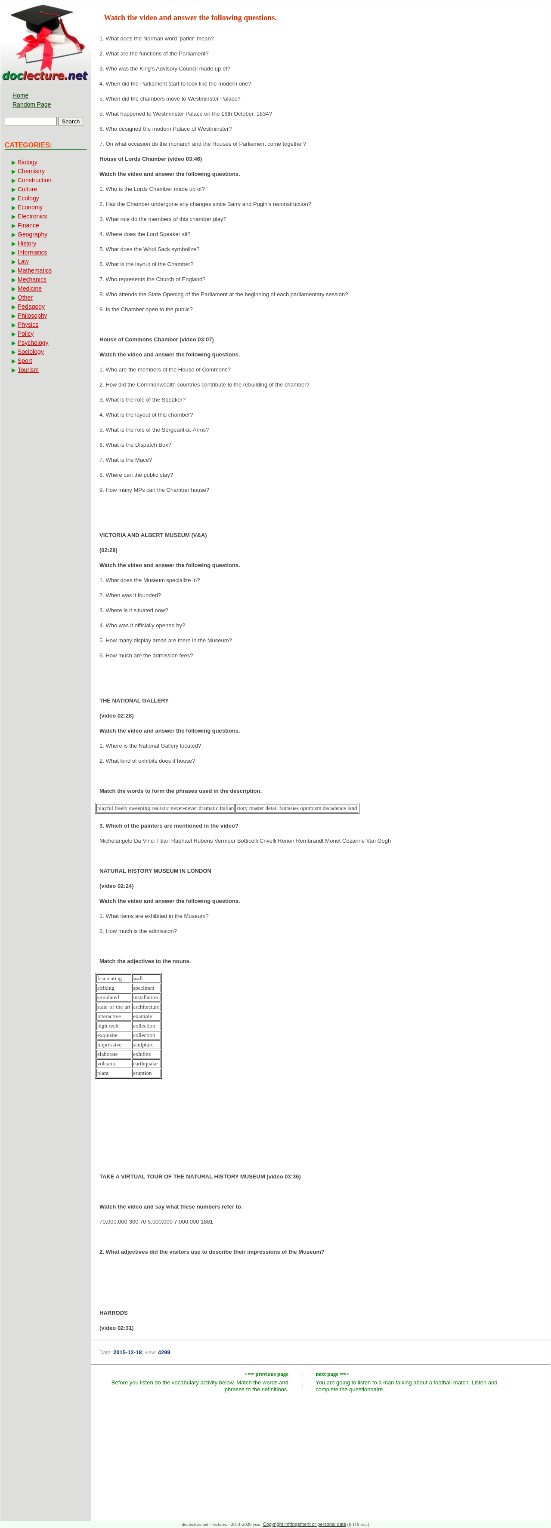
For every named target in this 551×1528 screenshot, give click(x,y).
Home (20, 95)
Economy (30, 207)
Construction (35, 180)
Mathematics (35, 270)
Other (25, 297)
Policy (26, 333)
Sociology (31, 351)
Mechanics (32, 279)
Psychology (33, 342)
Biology (27, 162)
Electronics (32, 216)
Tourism (28, 369)
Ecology (28, 198)
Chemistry (31, 171)
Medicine (30, 288)
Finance (28, 225)
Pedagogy (31, 306)
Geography (32, 234)
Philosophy (32, 315)
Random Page (31, 104)
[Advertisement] (320, 1128)
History (27, 243)
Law (23, 261)
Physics (28, 324)
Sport (25, 360)
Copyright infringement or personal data (304, 1524)
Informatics (32, 252)
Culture (27, 189)
